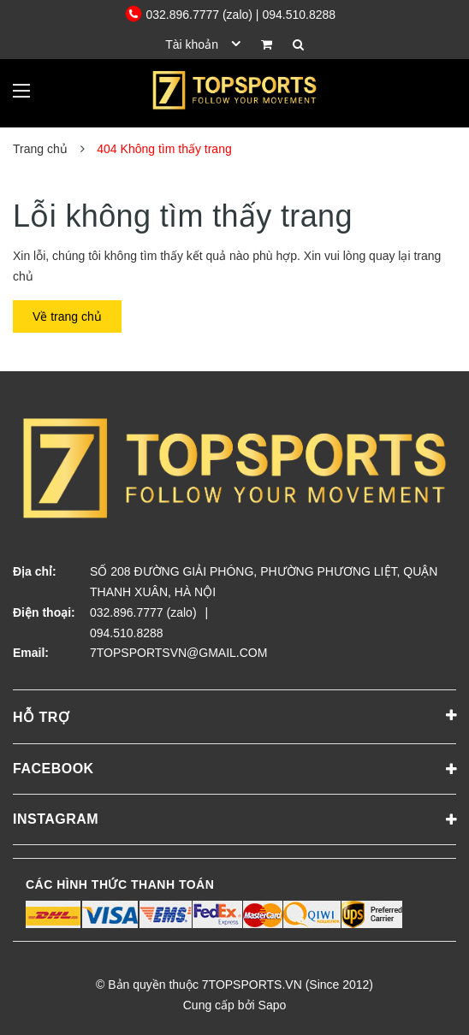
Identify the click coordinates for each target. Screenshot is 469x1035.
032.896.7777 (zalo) (190, 14)
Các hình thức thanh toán (120, 884)
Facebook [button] (234, 770)
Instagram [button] (234, 820)
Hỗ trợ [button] (234, 716)
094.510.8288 (126, 633)
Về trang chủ (67, 316)
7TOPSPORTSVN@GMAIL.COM (178, 652)
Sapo (272, 1005)
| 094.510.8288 (295, 14)
